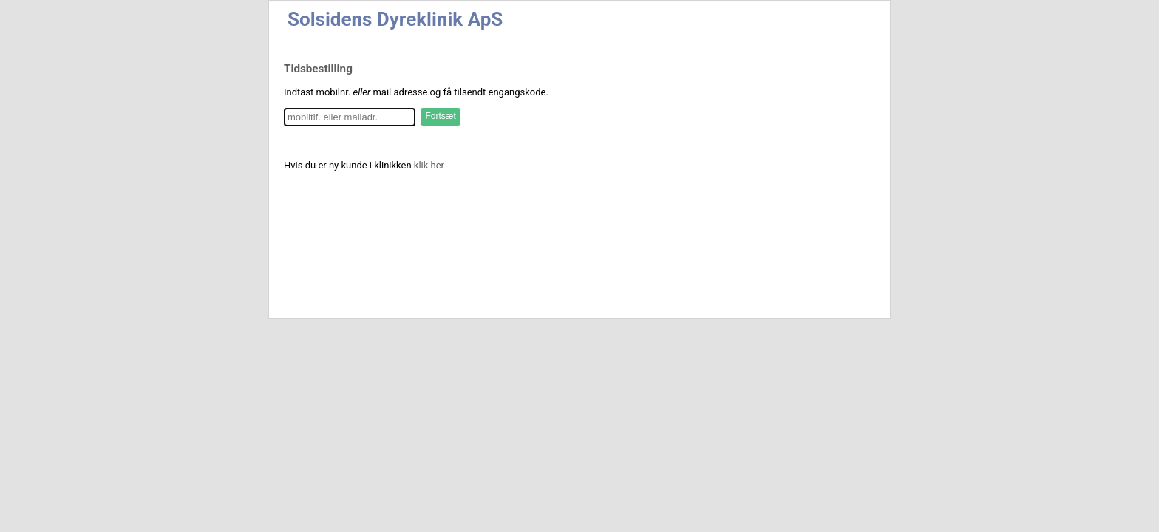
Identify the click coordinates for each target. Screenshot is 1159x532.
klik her (429, 165)
